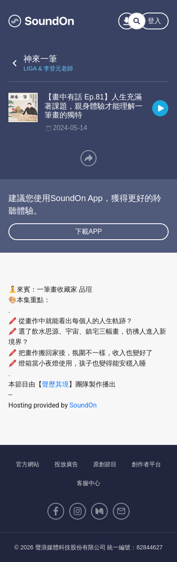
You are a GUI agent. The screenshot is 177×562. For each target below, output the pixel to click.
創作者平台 (146, 464)
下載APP (88, 231)
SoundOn (83, 405)
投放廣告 (66, 464)
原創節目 (105, 464)
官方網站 (27, 464)
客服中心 (88, 483)
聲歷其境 (55, 384)
